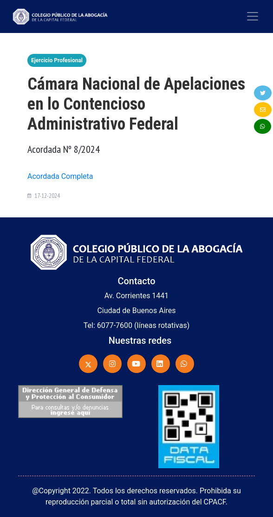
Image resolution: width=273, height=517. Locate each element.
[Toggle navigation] (253, 16)
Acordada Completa (60, 176)
